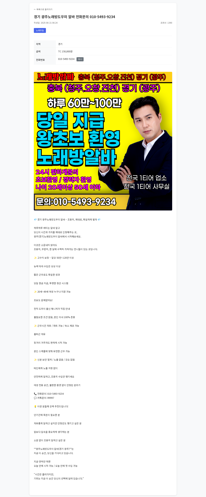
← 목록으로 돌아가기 (43, 9)
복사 (80, 59)
